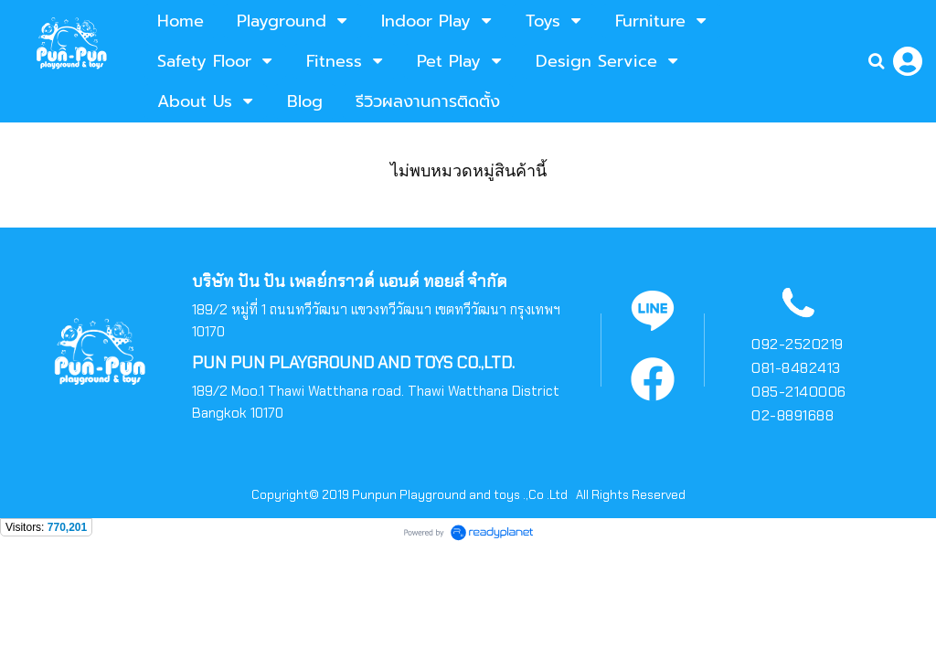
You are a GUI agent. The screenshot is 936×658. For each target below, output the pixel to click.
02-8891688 (792, 415)
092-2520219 (797, 344)
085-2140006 (798, 391)
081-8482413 (796, 367)
